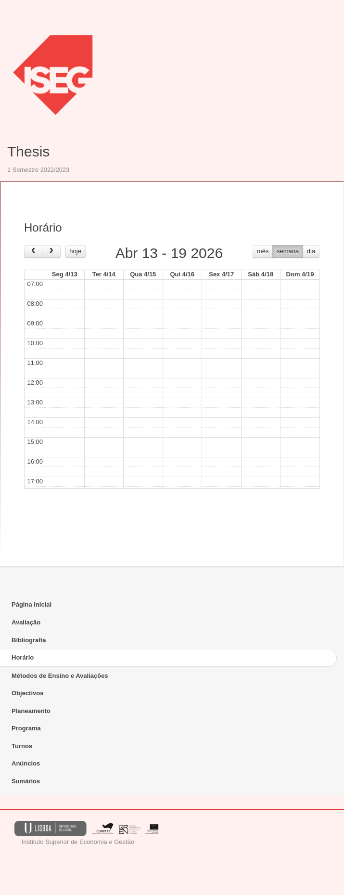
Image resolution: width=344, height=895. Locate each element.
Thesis (28, 151)
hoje (75, 251)
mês (263, 251)
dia (311, 251)
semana (288, 251)
